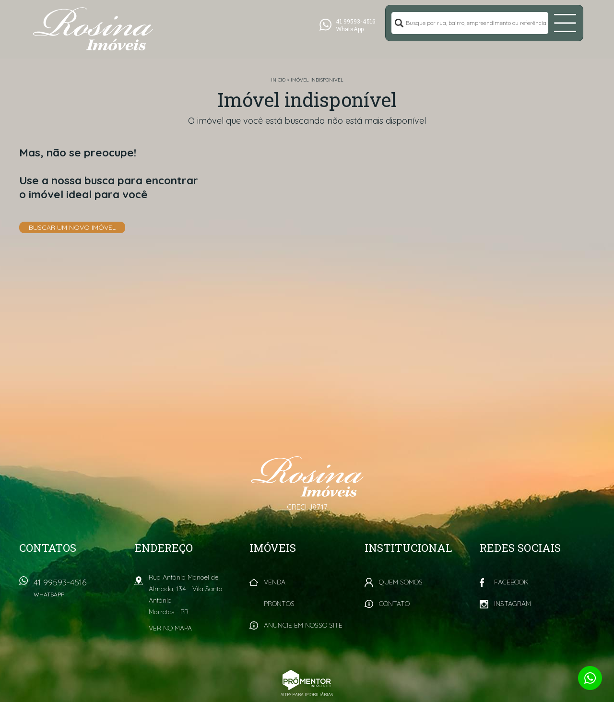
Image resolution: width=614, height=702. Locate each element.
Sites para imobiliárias (307, 694)
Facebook (511, 582)
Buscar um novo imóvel (72, 227)
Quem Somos (401, 582)
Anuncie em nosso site (303, 625)
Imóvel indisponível (317, 80)
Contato (394, 603)
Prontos (279, 603)
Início (278, 80)
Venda (274, 582)
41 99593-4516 (79, 591)
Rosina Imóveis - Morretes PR (307, 476)
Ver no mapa (170, 628)
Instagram (512, 603)
